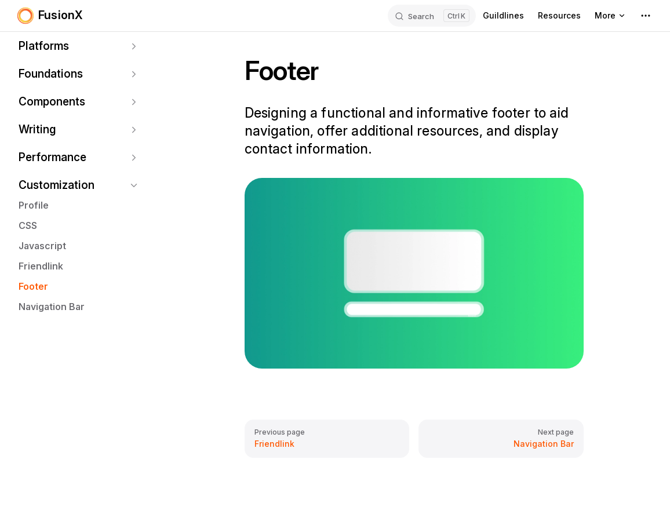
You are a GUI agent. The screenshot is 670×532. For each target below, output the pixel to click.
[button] (79, 46)
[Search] (432, 16)
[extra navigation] (645, 15)
